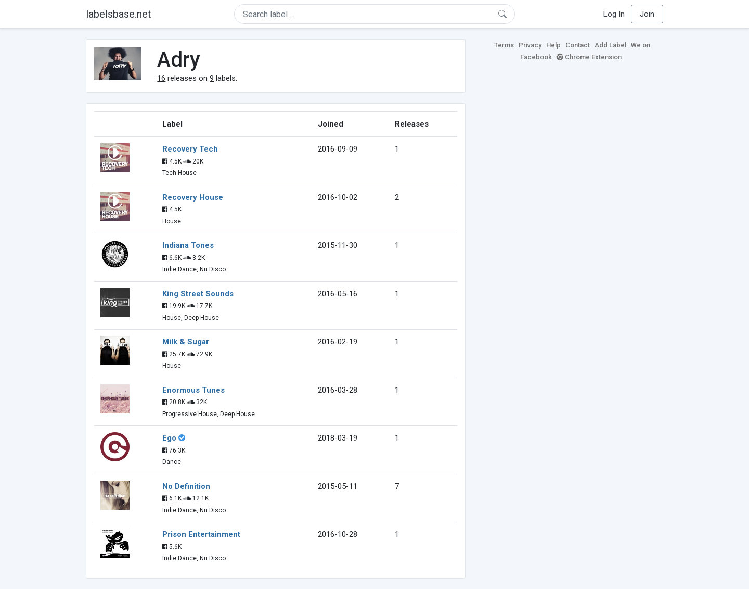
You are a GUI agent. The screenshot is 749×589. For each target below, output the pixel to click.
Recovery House (192, 197)
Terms (504, 45)
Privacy (530, 45)
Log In (614, 14)
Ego (169, 438)
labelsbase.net (118, 14)
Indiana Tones (188, 245)
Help (553, 45)
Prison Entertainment (201, 534)
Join (647, 14)
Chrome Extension (589, 57)
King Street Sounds (198, 293)
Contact (577, 45)
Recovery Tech (190, 149)
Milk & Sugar (185, 341)
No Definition (186, 486)
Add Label (610, 45)
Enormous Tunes (193, 390)
